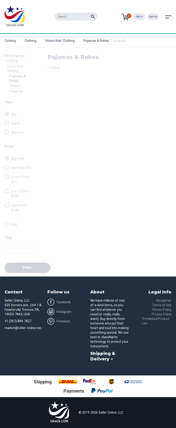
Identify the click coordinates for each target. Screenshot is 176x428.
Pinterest (58, 321)
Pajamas (16, 91)
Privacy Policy (161, 314)
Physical (17, 132)
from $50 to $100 (19, 193)
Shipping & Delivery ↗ (102, 356)
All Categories (15, 56)
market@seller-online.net (23, 328)
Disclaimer (163, 300)
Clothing (30, 41)
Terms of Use (161, 305)
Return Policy (161, 309)
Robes (14, 86)
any (13, 114)
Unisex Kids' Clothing (60, 41)
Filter (27, 268)
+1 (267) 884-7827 (18, 321)
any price (17, 158)
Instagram (59, 311)
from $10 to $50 (19, 179)
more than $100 (18, 207)
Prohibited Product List (155, 321)
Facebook (59, 302)
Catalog (10, 41)
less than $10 (20, 168)
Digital (15, 123)
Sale (14, 224)
